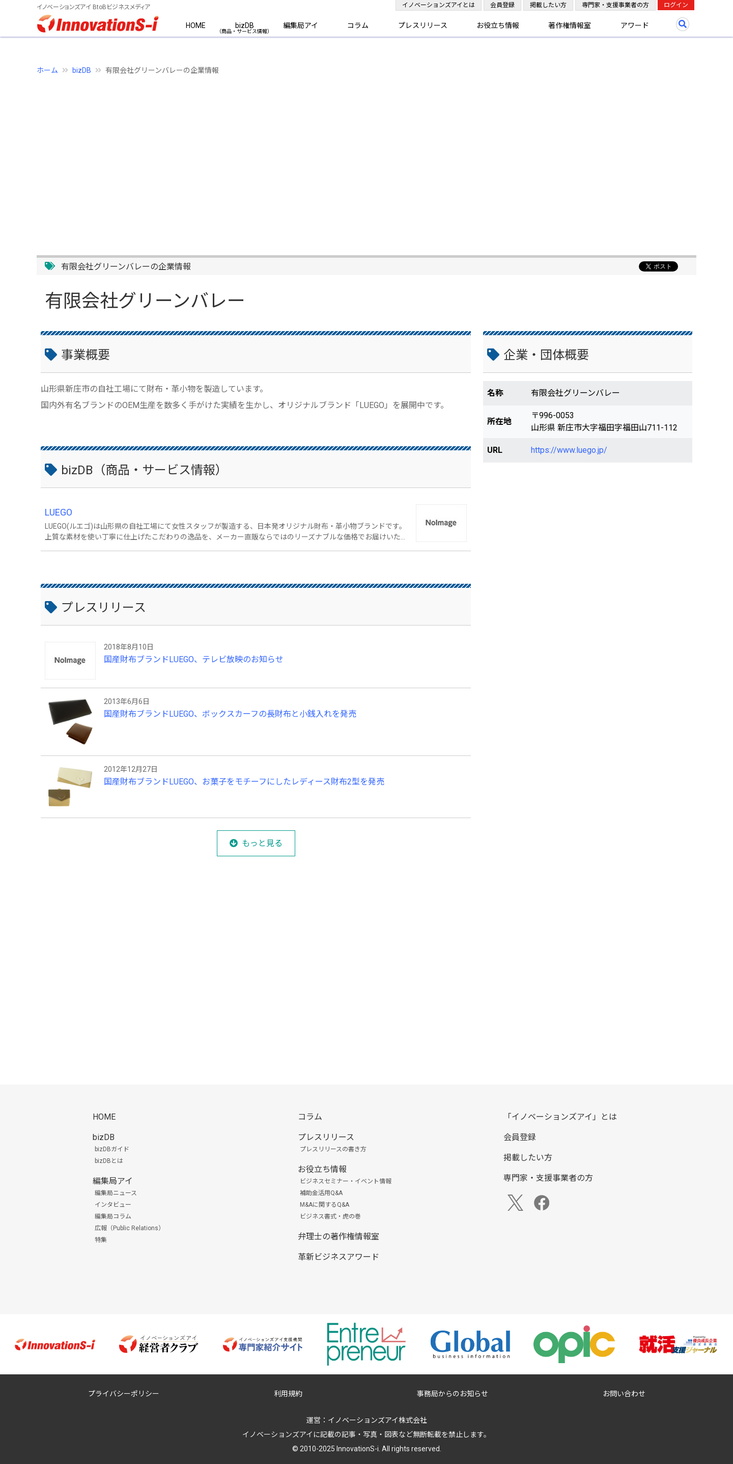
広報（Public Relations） (129, 1228)
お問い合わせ (624, 1394)
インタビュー (113, 1204)
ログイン (676, 5)
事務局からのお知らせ (452, 1394)
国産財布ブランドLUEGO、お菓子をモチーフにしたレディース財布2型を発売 (244, 782)
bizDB (244, 25)
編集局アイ (300, 25)
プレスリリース (422, 25)
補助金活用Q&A (321, 1193)
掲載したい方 (548, 5)
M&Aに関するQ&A (324, 1204)
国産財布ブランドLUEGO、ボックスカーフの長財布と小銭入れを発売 (230, 714)
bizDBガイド (112, 1149)
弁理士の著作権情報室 (338, 1236)
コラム (358, 25)
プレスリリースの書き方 (333, 1149)
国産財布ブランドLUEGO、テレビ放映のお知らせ (194, 659)
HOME (196, 25)
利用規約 (288, 1394)
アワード (635, 25)
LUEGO (58, 512)
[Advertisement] (342, 159)
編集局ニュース (116, 1193)
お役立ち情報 (497, 25)
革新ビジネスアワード (338, 1257)
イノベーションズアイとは (438, 5)
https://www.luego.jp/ (569, 450)
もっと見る (262, 843)
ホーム (47, 70)
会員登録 (502, 5)
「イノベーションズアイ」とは (560, 1117)
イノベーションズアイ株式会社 (377, 1420)
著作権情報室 (569, 25)
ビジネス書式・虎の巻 (330, 1216)
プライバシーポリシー (123, 1394)
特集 (101, 1239)
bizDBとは (109, 1160)
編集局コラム (113, 1216)
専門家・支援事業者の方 (615, 5)
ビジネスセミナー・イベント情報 (345, 1181)
